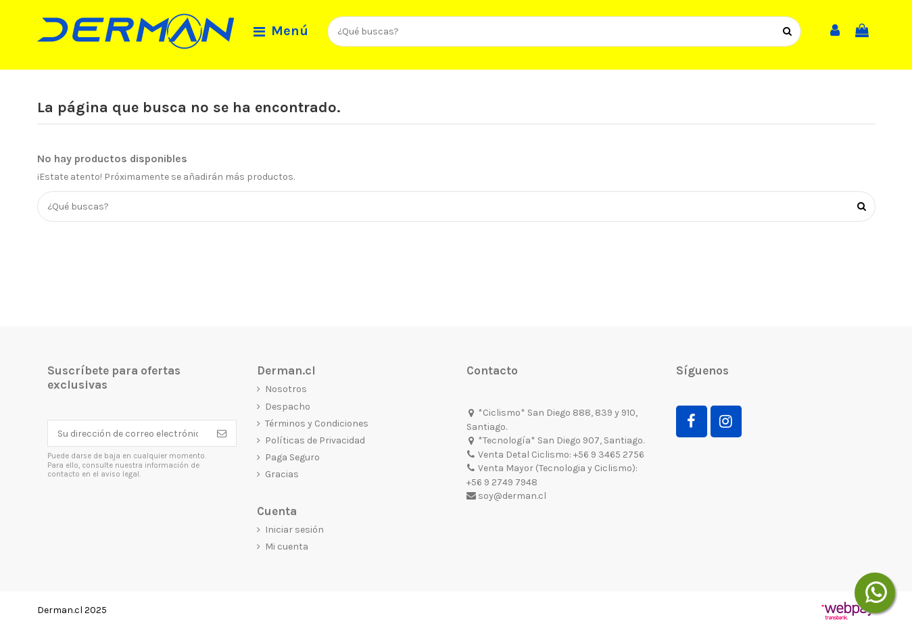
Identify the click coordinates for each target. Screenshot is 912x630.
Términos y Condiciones (316, 423)
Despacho (287, 406)
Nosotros (286, 389)
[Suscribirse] (222, 433)
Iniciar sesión (294, 529)
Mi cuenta (286, 546)
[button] (281, 32)
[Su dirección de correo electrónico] (128, 433)
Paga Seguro (292, 457)
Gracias (282, 474)
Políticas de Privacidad (315, 440)
